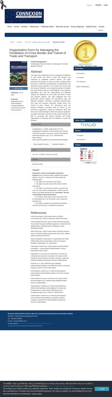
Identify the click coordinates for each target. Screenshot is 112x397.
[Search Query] (86, 30)
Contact (101, 26)
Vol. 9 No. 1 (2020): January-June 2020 (37, 42)
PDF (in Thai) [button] (18, 88)
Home (9, 26)
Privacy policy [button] (37, 394)
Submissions (34, 26)
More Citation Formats (41, 144)
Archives (24, 26)
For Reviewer (81, 139)
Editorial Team (91, 26)
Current (16, 26)
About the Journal (62, 26)
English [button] (90, 5)
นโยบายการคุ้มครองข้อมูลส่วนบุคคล (60, 386)
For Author (80, 135)
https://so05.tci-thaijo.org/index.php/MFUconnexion (35, 323)
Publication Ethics (47, 26)
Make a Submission (83, 86)
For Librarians (81, 81)
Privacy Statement (77, 26)
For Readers (81, 73)
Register (98, 5)
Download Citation (58, 144)
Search (100, 30)
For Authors (80, 77)
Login (106, 5)
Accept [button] (101, 389)
